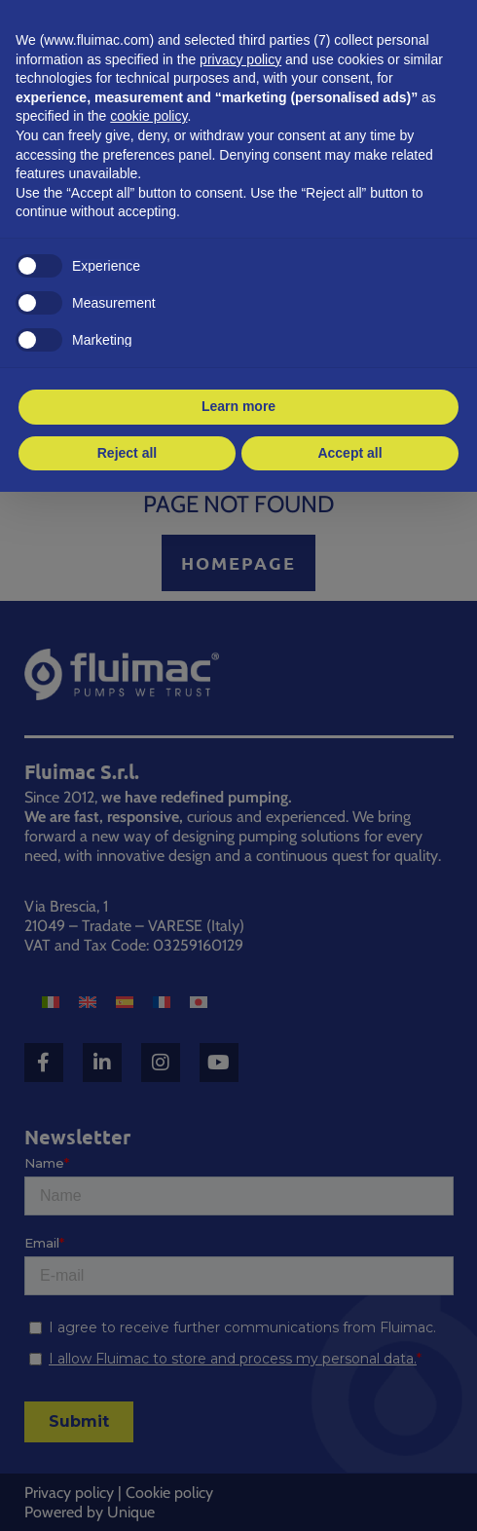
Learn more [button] (238, 406)
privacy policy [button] (240, 59)
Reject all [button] (127, 453)
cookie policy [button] (148, 116)
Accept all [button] (349, 453)
